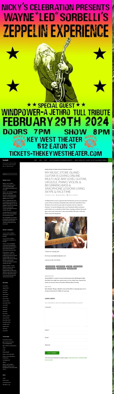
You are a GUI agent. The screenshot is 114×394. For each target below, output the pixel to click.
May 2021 (5, 292)
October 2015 (6, 324)
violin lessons (61, 268)
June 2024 (5, 286)
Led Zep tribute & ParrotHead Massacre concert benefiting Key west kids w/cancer (10, 214)
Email (47, 337)
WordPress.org (6, 384)
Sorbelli (5, 160)
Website (47, 345)
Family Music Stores (51, 169)
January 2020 (6, 300)
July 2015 (5, 328)
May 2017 (5, 311)
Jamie (35, 160)
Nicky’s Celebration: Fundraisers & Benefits (61, 160)
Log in (4, 378)
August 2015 (6, 326)
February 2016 (6, 315)
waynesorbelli (61, 195)
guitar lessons (50, 266)
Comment (48, 307)
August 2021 (6, 288)
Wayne (70, 169)
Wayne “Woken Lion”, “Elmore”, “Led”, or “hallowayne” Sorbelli (91, 160)
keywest (69, 266)
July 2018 (5, 309)
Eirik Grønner (6, 252)
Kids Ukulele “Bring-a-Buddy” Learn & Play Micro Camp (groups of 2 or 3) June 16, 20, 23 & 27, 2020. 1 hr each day (66, 289)
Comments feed (7, 382)
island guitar (61, 266)
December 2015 (6, 320)
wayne (4, 243)
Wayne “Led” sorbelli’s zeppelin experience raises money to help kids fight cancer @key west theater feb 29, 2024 (10, 186)
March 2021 (5, 294)
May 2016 (5, 313)
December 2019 (6, 303)
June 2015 (5, 330)
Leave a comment (73, 195)
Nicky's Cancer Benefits (8, 354)
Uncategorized (63, 169)
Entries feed (6, 380)
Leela (40, 160)
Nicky (45, 160)
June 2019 (5, 305)
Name (47, 330)
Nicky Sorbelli (6, 352)
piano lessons (78, 266)
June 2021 (5, 290)
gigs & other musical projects (9, 345)
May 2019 (5, 307)
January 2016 (6, 318)
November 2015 (7, 322)
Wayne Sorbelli (72, 268)
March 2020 (5, 298)
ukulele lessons (50, 268)
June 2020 (5, 296)
